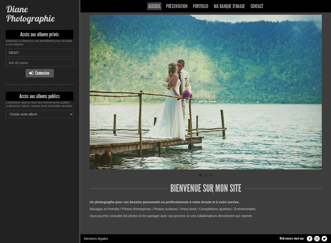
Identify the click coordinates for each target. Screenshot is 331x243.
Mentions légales (96, 238)
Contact (257, 6)
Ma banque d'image (229, 6)
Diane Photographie (30, 13)
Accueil (154, 6)
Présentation (176, 6)
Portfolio (200, 6)
